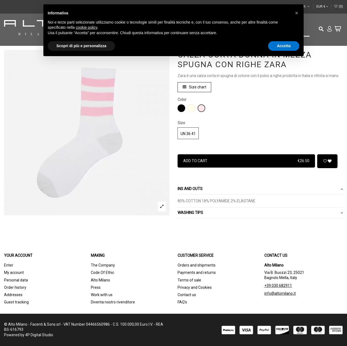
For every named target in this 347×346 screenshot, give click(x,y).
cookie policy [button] (86, 27)
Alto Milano (100, 280)
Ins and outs (260, 189)
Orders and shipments (197, 265)
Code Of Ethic (102, 272)
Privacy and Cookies (195, 287)
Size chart (194, 87)
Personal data (16, 280)
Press (96, 287)
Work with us (102, 295)
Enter (8, 265)
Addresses (13, 295)
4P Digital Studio (39, 335)
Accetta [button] (284, 46)
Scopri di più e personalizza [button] (81, 46)
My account (14, 272)
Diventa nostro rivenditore (113, 302)
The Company (103, 265)
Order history (15, 287)
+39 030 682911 (278, 285)
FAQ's (182, 302)
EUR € (322, 6)
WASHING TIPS (260, 213)
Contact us (187, 295)
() (338, 6)
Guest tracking (16, 302)
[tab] (260, 189)
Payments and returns (197, 272)
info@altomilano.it (280, 293)
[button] (296, 13)
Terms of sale (189, 280)
